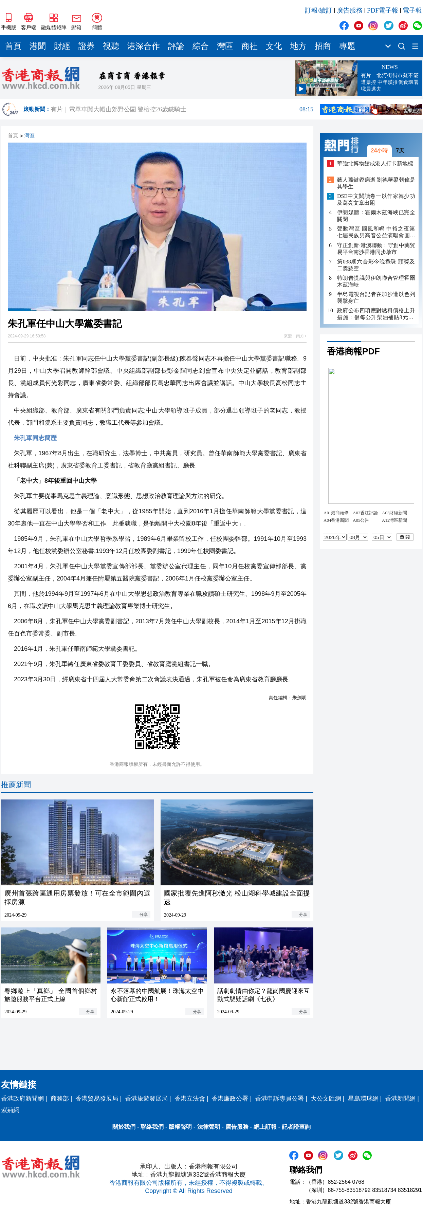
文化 (274, 46)
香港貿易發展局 (96, 1098)
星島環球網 (363, 1098)
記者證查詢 (296, 1127)
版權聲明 (180, 1127)
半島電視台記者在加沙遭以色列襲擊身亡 (376, 297)
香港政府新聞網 (22, 1098)
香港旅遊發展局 (146, 1098)
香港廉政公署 (229, 1098)
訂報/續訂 (318, 10)
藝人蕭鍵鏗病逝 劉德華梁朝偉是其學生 (376, 183)
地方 (298, 46)
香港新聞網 (400, 1098)
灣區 (225, 46)
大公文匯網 (326, 1098)
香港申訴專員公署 (279, 1098)
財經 (62, 46)
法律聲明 (208, 1127)
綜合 (200, 46)
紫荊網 (10, 1110)
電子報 (412, 10)
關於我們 (123, 1127)
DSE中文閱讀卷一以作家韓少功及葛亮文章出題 (376, 199)
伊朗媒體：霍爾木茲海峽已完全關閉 (376, 215)
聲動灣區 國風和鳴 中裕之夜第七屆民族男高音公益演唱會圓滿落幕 (376, 232)
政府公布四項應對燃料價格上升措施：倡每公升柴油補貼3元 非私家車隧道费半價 (376, 314)
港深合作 (143, 46)
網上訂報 (265, 1127)
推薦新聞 (16, 784)
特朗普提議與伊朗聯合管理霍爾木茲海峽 (376, 281)
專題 (347, 46)
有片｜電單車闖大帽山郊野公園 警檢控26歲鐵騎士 (182, 109)
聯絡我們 (152, 1127)
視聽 (111, 46)
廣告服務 (350, 10)
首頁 (13, 46)
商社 (249, 46)
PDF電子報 (382, 10)
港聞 (38, 46)
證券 (86, 46)
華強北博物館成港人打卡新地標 (375, 163)
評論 (176, 46)
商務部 (60, 1098)
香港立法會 (189, 1098)
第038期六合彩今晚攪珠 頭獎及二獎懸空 (376, 265)
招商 (323, 46)
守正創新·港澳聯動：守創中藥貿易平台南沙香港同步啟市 (376, 248)
